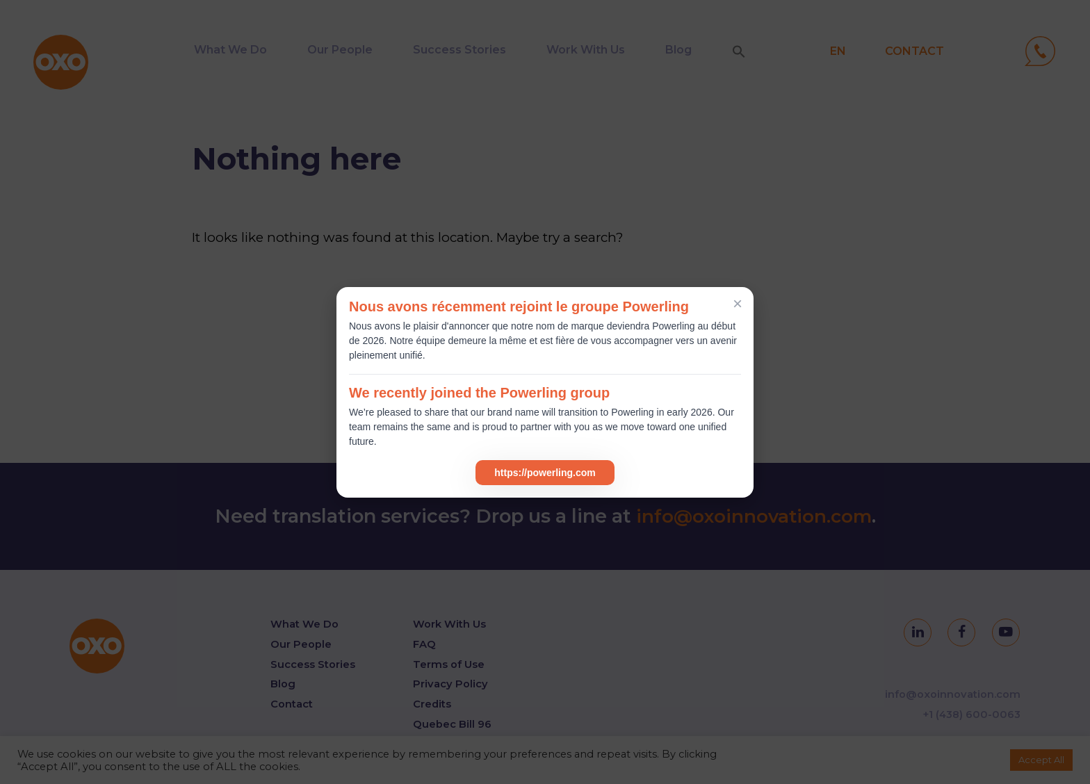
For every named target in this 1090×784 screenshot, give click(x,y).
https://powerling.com (544, 472)
